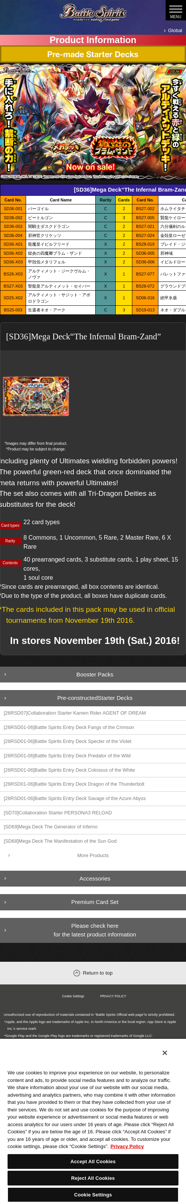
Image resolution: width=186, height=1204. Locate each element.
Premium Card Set (95, 902)
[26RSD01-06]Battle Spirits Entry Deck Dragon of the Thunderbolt (74, 784)
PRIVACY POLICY (113, 996)
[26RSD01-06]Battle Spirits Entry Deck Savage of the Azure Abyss (75, 798)
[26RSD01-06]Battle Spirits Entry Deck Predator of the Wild (67, 755)
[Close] (165, 1053)
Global (175, 30)
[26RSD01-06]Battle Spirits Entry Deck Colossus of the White (69, 770)
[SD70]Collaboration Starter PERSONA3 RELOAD (58, 813)
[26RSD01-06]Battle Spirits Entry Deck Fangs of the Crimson (69, 727)
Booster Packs (94, 674)
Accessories (94, 878)
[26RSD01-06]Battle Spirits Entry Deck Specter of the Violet (68, 741)
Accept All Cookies (93, 1161)
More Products (92, 855)
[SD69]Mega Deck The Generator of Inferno (51, 826)
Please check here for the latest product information (95, 930)
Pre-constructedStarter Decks (94, 698)
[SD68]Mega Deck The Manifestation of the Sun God (60, 841)
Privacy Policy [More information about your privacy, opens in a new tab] (127, 1146)
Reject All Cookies (93, 1178)
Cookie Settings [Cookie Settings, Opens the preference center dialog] (93, 1195)
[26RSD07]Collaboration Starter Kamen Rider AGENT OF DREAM (75, 713)
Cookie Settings (73, 996)
